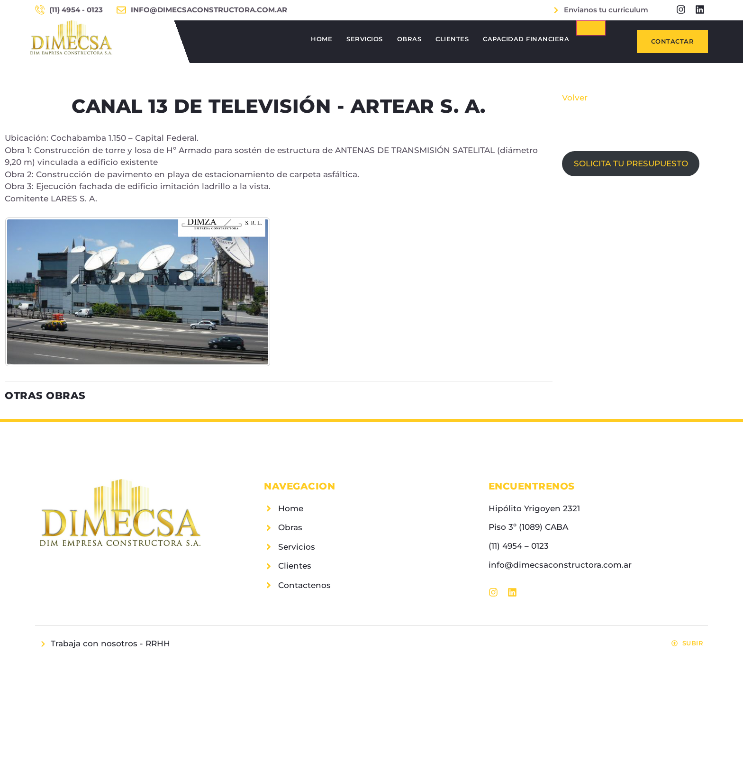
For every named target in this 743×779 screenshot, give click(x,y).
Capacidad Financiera (526, 39)
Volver (575, 97)
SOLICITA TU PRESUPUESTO (631, 163)
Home (321, 39)
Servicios (364, 39)
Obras (409, 39)
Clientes (452, 39)
